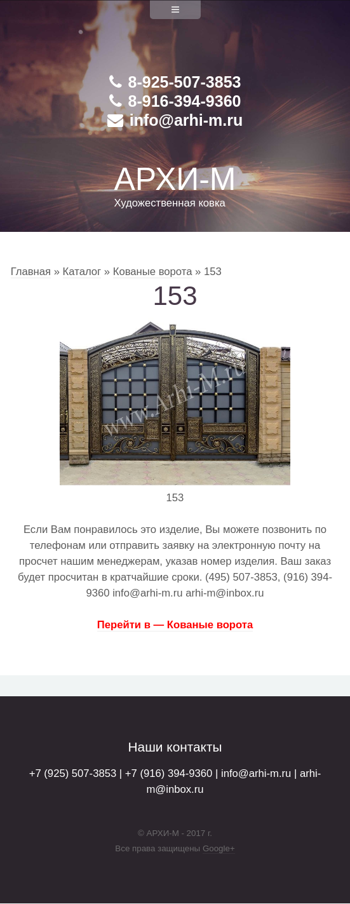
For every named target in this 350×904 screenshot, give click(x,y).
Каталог (82, 272)
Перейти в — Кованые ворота (175, 625)
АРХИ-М (175, 179)
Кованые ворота (152, 272)
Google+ (219, 848)
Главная (31, 272)
